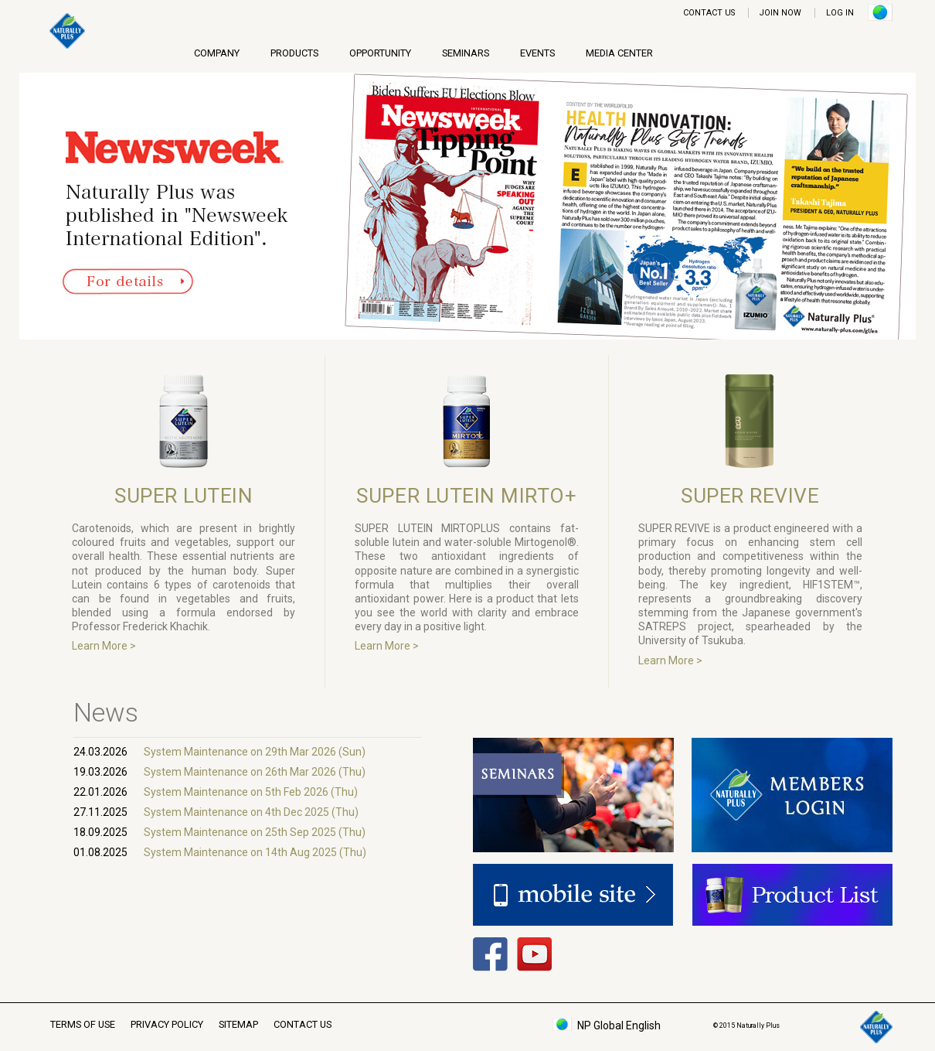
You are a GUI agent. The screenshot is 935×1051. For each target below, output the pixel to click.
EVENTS (537, 53)
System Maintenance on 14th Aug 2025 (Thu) (255, 852)
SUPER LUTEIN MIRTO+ (466, 495)
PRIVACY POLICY (167, 1024)
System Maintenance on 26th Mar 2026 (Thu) (255, 772)
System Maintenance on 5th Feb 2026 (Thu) (251, 792)
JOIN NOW (780, 13)
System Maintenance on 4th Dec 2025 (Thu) (251, 812)
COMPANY (217, 53)
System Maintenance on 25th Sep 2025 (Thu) (255, 832)
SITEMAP (238, 1024)
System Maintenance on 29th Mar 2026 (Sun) (255, 752)
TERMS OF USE (82, 1024)
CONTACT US (709, 13)
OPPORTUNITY (380, 53)
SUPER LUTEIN (183, 495)
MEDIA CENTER (619, 53)
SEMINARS (465, 53)
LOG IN (840, 13)
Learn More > (104, 646)
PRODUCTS (294, 53)
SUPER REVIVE (750, 495)
